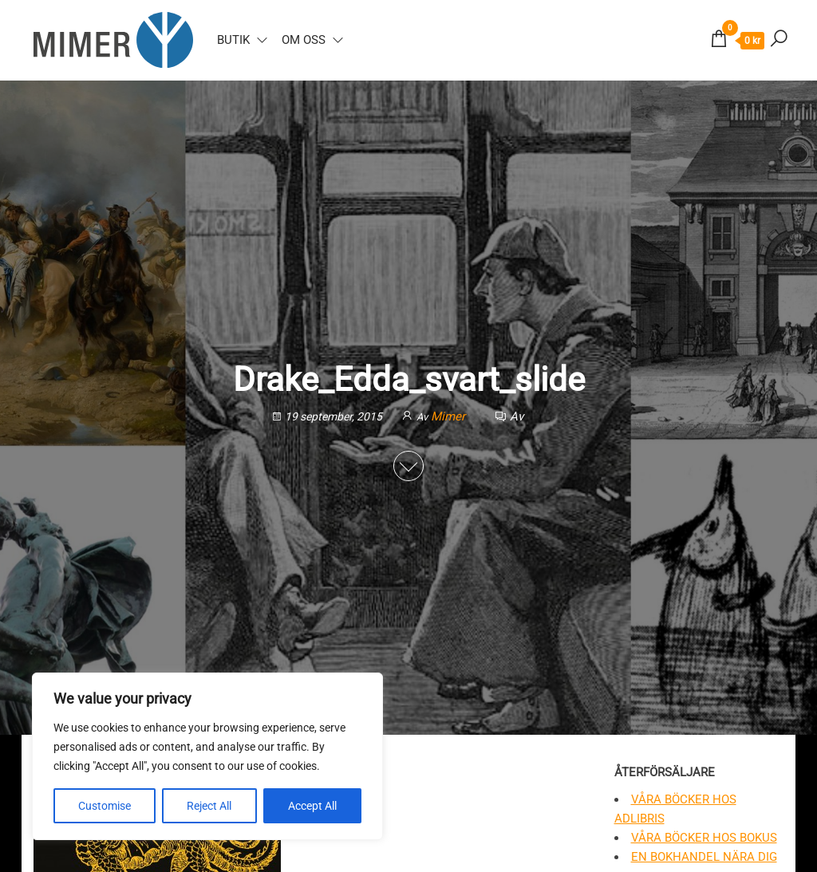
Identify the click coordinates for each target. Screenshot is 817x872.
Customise (104, 805)
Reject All (209, 805)
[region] (207, 756)
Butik (233, 40)
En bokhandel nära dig (704, 857)
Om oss (304, 40)
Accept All (312, 805)
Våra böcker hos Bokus (704, 838)
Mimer (449, 416)
